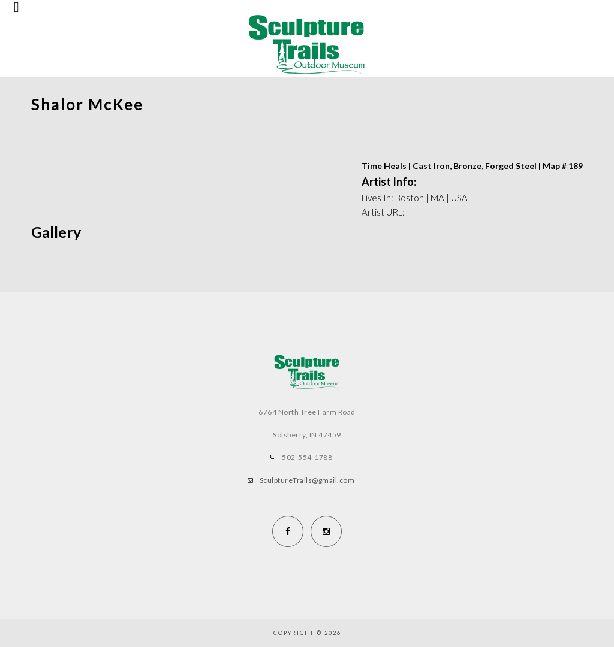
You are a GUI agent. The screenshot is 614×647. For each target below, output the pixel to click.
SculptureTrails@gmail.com (307, 480)
